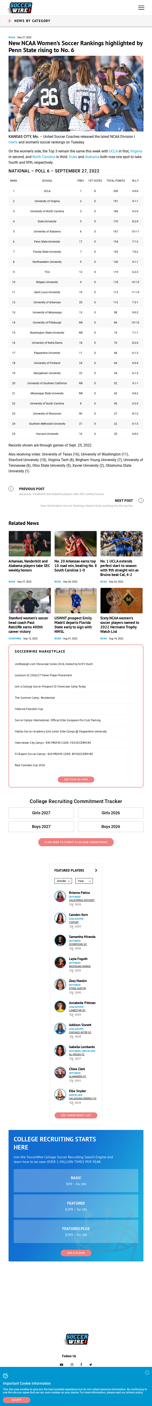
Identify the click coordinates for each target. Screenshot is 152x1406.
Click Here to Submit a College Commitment (76, 842)
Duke (73, 157)
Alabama (92, 157)
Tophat (74, 922)
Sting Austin (77, 988)
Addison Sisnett (80, 1025)
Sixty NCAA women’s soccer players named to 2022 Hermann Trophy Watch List (119, 625)
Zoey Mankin (78, 981)
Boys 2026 (110, 826)
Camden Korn (78, 915)
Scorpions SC (78, 944)
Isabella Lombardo (82, 1047)
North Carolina (43, 157)
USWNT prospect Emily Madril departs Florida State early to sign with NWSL (73, 625)
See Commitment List (76, 1115)
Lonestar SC (77, 1010)
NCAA (12, 37)
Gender (61, 881)
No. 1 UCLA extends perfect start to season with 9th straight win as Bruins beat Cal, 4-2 (119, 568)
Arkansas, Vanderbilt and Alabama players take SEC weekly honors (29, 566)
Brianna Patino (79, 892)
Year (81, 881)
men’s (13, 142)
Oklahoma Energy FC (82, 1098)
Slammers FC (77, 1076)
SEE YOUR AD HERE (76, 779)
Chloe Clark (77, 1069)
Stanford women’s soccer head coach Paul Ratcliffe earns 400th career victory (28, 625)
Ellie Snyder (77, 1091)
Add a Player (76, 1253)
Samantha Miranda (82, 937)
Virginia (136, 151)
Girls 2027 (41, 812)
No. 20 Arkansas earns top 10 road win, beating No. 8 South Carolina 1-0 (75, 566)
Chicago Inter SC (80, 1032)
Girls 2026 (111, 812)
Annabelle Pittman (82, 1003)
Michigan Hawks (80, 966)
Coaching (15, 638)
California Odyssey (82, 900)
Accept (17, 1400)
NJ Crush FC (77, 1054)
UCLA (113, 151)
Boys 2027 (41, 826)
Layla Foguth (78, 959)
